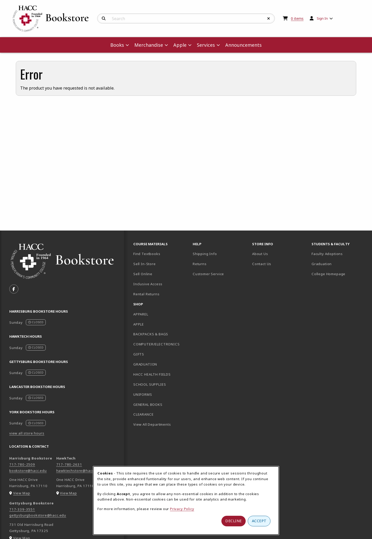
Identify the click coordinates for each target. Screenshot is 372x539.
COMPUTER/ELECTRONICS (156, 344)
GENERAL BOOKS (147, 404)
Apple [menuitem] (180, 45)
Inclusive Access (147, 284)
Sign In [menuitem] (322, 18)
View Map (21, 493)
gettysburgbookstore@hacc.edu (37, 515)
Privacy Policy (182, 508)
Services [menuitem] (206, 45)
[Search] (104, 18)
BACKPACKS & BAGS (150, 334)
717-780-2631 (69, 464)
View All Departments (152, 424)
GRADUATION (145, 364)
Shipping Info (205, 253)
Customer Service (208, 274)
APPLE (138, 324)
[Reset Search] (268, 18)
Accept (259, 520)
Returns (200, 263)
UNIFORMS (142, 394)
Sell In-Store (144, 263)
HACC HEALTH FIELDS (152, 374)
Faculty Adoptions (327, 253)
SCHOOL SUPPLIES (149, 384)
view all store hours (26, 433)
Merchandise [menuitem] (148, 45)
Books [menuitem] (117, 45)
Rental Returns (146, 294)
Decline (233, 520)
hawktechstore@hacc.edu (79, 470)
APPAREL (140, 314)
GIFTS (138, 354)
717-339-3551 (22, 509)
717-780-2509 (22, 464)
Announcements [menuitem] (243, 45)
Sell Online (142, 274)
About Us (260, 253)
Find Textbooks (146, 253)
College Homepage (339, 273)
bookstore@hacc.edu (28, 470)
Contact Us (261, 263)
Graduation (322, 263)
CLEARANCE (143, 414)
